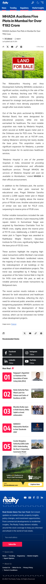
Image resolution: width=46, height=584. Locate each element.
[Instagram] (33, 353)
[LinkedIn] (12, 361)
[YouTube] (25, 498)
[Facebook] (12, 353)
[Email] (12, 47)
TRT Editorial (8, 39)
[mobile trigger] (41, 3)
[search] (32, 2)
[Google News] (30, 498)
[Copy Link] (17, 47)
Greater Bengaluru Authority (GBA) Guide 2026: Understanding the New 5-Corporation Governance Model (21, 446)
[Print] (21, 47)
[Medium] (33, 361)
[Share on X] (8, 47)
